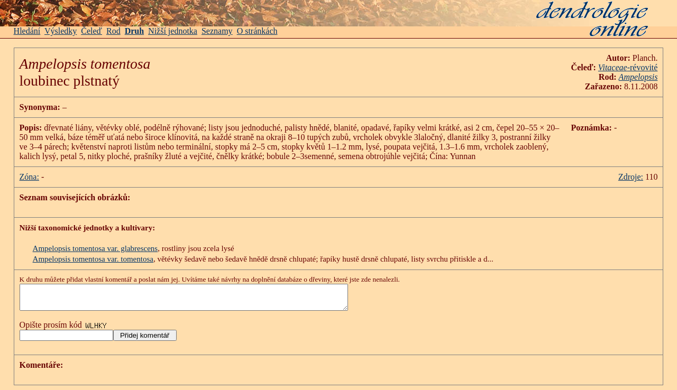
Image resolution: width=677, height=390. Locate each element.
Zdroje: (630, 176)
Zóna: (29, 176)
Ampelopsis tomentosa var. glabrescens (95, 248)
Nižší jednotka (172, 30)
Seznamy (217, 30)
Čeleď (91, 30)
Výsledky (60, 30)
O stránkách (257, 30)
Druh (134, 30)
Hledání (27, 30)
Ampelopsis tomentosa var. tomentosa (93, 259)
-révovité (628, 67)
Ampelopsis (638, 76)
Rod (113, 30)
